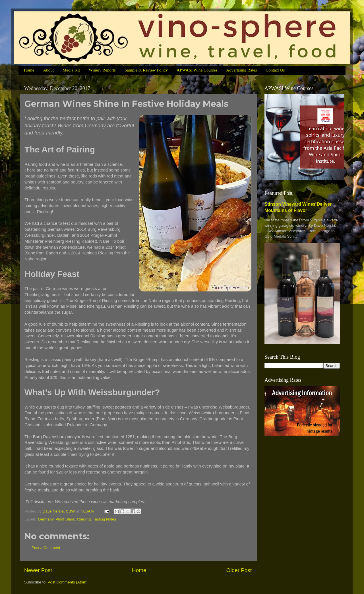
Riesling (84, 519)
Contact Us (275, 70)
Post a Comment (46, 548)
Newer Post (38, 570)
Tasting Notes (104, 519)
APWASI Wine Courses (197, 70)
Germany (45, 519)
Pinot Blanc (65, 519)
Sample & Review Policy (146, 70)
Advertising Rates (241, 70)
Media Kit (71, 70)
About (48, 70)
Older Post (239, 570)
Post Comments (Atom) (68, 582)
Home (29, 70)
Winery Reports (102, 70)
